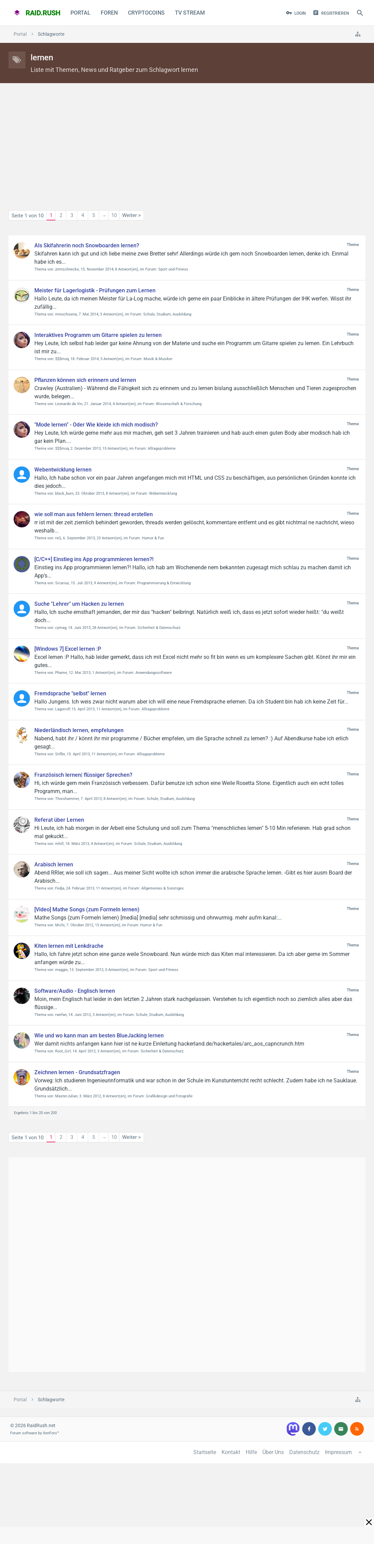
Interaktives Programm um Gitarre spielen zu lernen (98, 335)
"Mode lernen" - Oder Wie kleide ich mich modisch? (96, 424)
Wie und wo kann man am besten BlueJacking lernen (99, 1035)
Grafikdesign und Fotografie (169, 1096)
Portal (80, 13)
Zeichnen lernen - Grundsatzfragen (77, 1072)
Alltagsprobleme (162, 448)
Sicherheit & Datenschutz (158, 628)
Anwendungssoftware (153, 672)
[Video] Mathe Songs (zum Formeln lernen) (87, 909)
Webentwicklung (163, 493)
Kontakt (231, 1452)
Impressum (338, 1452)
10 (114, 215)
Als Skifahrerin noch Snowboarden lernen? (86, 245)
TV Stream (190, 13)
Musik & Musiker (158, 359)
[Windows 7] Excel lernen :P (67, 649)
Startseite (204, 1452)
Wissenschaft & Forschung (178, 404)
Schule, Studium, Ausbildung (167, 314)
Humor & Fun (153, 538)
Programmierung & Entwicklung (164, 583)
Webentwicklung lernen (63, 469)
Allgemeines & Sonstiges (162, 888)
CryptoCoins (146, 13)
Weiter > (131, 215)
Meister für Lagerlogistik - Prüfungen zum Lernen (95, 290)
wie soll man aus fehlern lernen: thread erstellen (93, 514)
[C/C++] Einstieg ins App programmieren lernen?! (93, 559)
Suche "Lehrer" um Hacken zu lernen (79, 604)
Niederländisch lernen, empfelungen (79, 730)
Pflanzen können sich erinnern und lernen (85, 380)
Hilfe (251, 1452)
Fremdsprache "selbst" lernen (70, 693)
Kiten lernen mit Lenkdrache (68, 946)
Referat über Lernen (59, 820)
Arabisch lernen (53, 864)
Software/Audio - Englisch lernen (74, 991)
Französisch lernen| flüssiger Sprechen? (83, 775)
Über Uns (273, 1452)
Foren (109, 13)
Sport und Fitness (173, 269)
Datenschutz (304, 1452)
